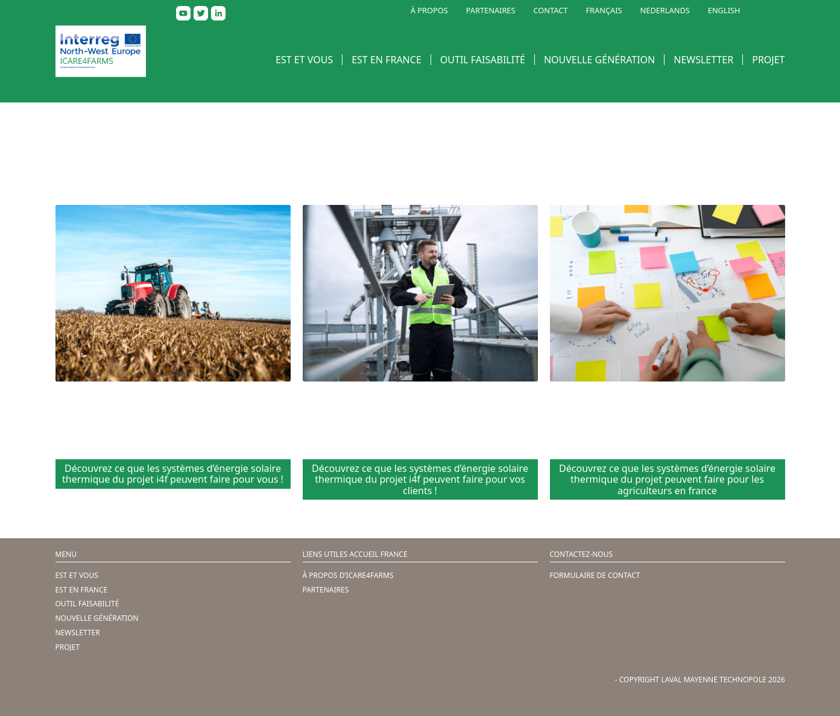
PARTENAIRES (491, 10)
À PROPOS (429, 10)
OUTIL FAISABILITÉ (482, 59)
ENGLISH (724, 10)
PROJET (768, 59)
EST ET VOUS (304, 59)
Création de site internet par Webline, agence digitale (161, 687)
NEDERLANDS (665, 10)
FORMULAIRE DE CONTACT (595, 575)
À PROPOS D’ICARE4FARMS (348, 575)
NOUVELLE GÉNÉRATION (599, 59)
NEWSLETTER (703, 59)
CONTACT (551, 10)
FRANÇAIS (604, 10)
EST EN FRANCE (387, 59)
